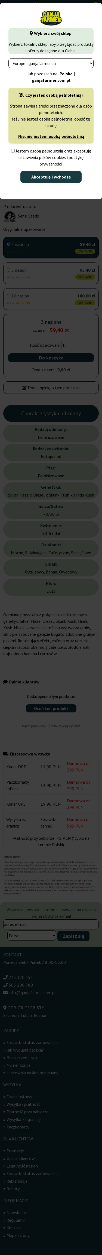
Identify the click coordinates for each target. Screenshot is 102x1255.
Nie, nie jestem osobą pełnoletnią (51, 136)
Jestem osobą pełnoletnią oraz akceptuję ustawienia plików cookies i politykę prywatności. (51, 157)
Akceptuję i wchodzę (51, 177)
